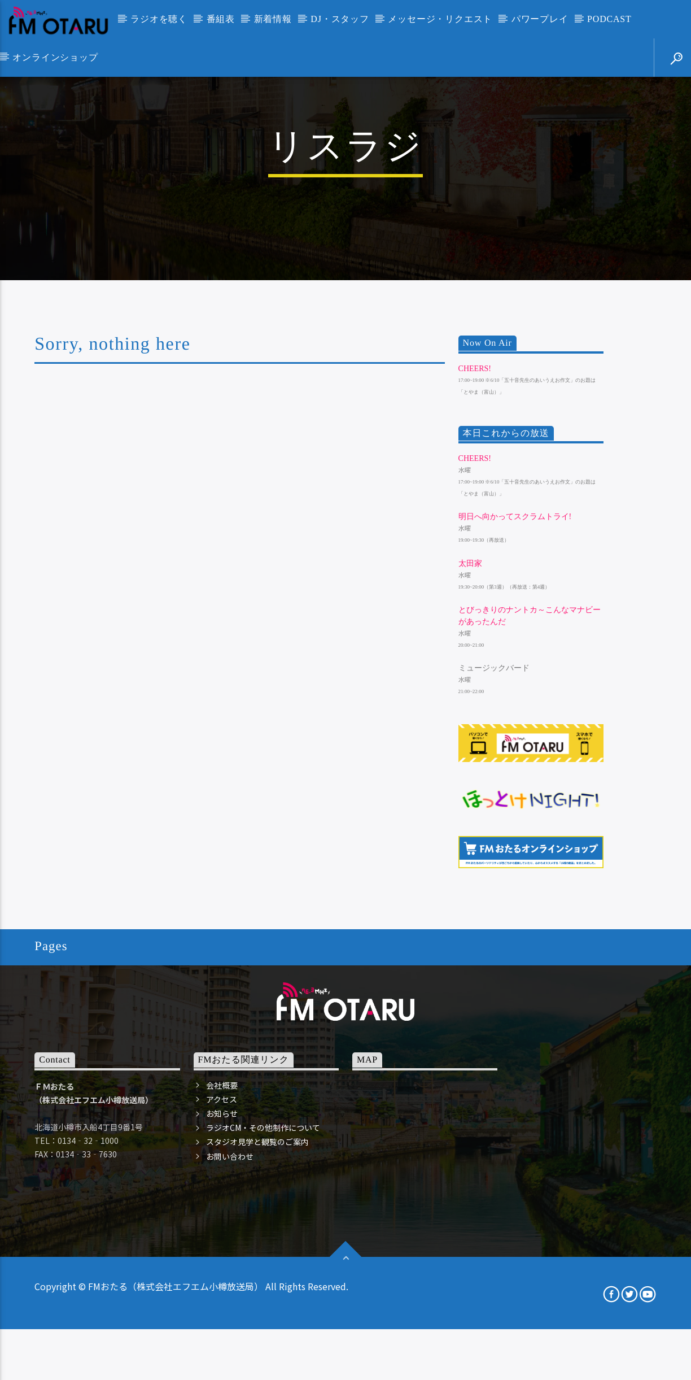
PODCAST (609, 19)
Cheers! (474, 591)
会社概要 (222, 1307)
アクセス (221, 1321)
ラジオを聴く (158, 19)
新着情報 (273, 19)
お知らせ (222, 1336)
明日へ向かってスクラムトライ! (515, 739)
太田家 (470, 786)
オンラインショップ (55, 57)
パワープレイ (539, 19)
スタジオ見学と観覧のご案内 (257, 1364)
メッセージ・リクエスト (440, 19)
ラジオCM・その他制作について (263, 1350)
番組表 (221, 19)
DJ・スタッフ (339, 19)
